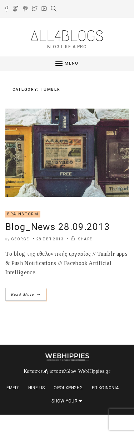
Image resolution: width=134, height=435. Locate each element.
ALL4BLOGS (67, 36)
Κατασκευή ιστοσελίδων (50, 371)
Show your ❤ (67, 401)
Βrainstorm (23, 214)
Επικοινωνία (105, 387)
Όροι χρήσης (68, 387)
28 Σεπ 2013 (50, 239)
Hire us (36, 387)
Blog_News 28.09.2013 (57, 226)
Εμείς (13, 387)
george (20, 239)
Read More (26, 294)
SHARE (82, 239)
